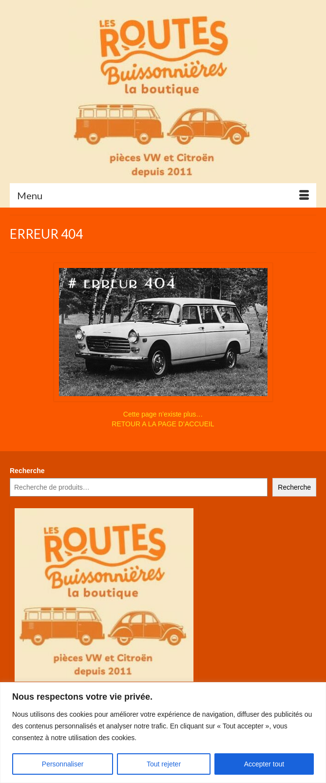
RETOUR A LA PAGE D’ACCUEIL (163, 424)
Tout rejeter (164, 764)
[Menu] (163, 195)
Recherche (27, 471)
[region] (163, 732)
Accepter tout (264, 764)
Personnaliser (63, 764)
